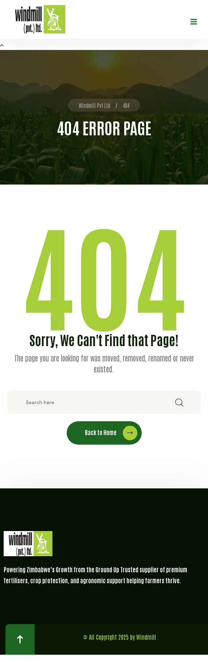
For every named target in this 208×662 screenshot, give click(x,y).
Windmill (146, 636)
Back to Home (111, 433)
